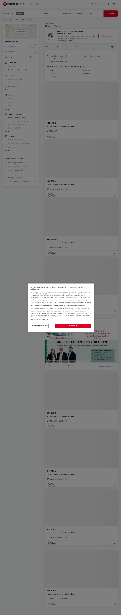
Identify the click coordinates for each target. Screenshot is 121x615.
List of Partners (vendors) (39, 319)
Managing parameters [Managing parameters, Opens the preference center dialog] (39, 326)
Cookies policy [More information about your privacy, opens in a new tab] (86, 302)
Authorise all (73, 326)
